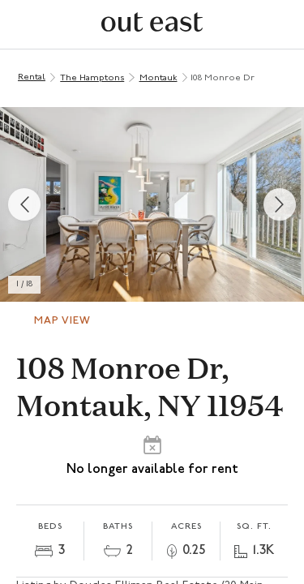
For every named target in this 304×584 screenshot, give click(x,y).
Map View (62, 321)
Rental (31, 77)
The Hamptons (92, 78)
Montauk (158, 78)
